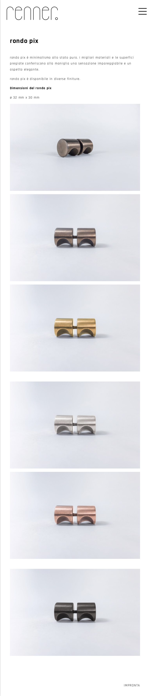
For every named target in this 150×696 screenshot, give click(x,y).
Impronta (132, 685)
